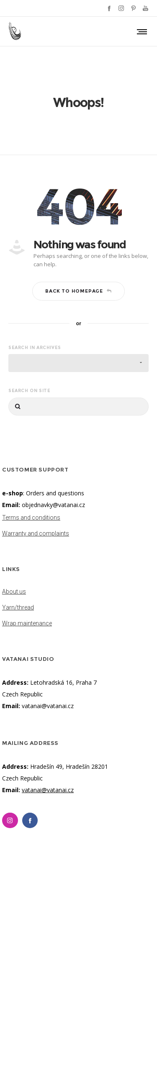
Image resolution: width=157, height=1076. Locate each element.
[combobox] (78, 363)
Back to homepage (78, 291)
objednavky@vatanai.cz (53, 505)
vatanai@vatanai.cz (48, 706)
